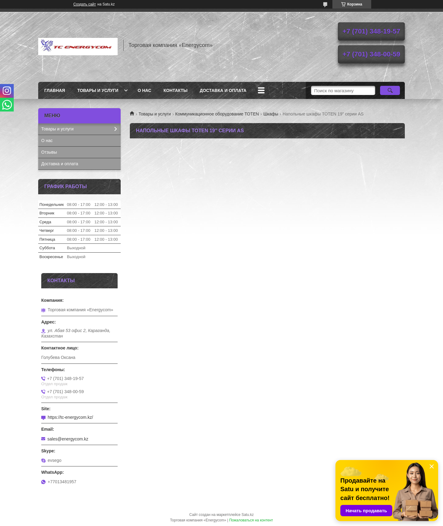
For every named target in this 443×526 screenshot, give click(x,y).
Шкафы (270, 113)
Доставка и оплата (223, 90)
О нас (144, 90)
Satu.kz (247, 515)
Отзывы (49, 152)
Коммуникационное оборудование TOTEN (217, 113)
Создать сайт (84, 4)
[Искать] (390, 90)
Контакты (175, 90)
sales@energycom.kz (67, 439)
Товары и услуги (98, 90)
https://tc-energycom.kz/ (70, 417)
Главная (54, 90)
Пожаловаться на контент (251, 520)
